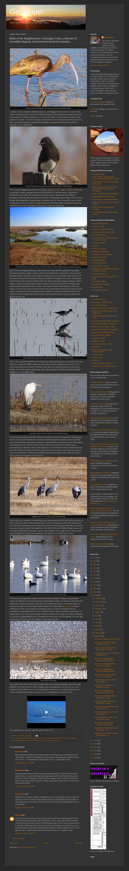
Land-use (63, 738)
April (97, 626)
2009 (95, 754)
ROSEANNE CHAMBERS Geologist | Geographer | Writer (106, 270)
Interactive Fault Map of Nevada (104, 332)
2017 (95, 585)
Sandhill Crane (36, 740)
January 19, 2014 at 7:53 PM (24, 786)
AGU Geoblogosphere (100, 223)
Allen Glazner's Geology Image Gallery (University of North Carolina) (106, 178)
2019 (95, 578)
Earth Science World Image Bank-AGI (106, 194)
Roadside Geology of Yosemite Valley (105, 308)
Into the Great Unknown (98, 392)
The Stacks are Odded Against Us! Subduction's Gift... (106, 729)
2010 (95, 751)
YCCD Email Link (99, 299)
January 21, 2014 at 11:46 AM (25, 833)
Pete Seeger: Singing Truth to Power (107, 639)
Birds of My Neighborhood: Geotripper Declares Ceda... (105, 659)
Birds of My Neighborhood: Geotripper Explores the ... (104, 724)
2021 (95, 571)
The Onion (96, 360)
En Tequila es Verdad (100, 235)
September (99, 609)
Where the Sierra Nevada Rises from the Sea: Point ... (105, 697)
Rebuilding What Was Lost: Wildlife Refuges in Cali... (107, 654)
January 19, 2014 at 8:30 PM (24, 807)
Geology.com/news (99, 243)
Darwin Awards (98, 355)
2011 (95, 747)
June (96, 619)
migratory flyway (26, 740)
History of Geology (99, 248)
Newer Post (14, 843)
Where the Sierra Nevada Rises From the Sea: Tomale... (105, 675)
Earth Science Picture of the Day (104, 232)
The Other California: (97, 382)
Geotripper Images (99, 174)
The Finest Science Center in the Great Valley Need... (106, 718)
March (97, 629)
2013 (95, 740)
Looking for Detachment (101, 251)
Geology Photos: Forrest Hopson (104, 196)
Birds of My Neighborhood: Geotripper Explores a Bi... (105, 691)
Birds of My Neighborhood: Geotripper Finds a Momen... (105, 670)
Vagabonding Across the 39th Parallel (103, 461)
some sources (67, 606)
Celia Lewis (19, 751)
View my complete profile (99, 65)
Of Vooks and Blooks (100, 544)
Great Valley (56, 738)
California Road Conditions (102, 335)
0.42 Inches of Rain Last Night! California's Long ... (105, 643)
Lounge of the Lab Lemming (102, 254)
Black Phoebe (27, 738)
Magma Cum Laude (99, 257)
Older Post (79, 843)
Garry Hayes (19, 794)
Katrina (18, 815)
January (98, 636)
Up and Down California (101, 284)
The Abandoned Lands (98, 484)
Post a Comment (18, 838)
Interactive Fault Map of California (104, 324)
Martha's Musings (99, 341)
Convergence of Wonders (100, 473)
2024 (95, 561)
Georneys (96, 246)
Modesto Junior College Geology (104, 327)
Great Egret (47, 738)
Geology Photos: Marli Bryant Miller (105, 199)
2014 (95, 595)
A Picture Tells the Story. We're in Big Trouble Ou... (106, 681)
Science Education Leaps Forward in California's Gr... (106, 713)
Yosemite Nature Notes (100, 290)
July (96, 616)
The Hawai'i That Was (97, 404)
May (96, 622)
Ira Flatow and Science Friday (103, 344)
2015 (95, 592)
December (98, 598)
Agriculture (18, 738)
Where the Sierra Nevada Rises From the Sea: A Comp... (105, 649)
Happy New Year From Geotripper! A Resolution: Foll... (107, 734)
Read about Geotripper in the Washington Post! (102, 351)
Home (47, 843)
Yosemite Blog (98, 287)
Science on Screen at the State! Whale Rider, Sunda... (105, 702)
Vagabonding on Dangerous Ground (102, 418)
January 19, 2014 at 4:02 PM (24, 763)
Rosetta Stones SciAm (100, 274)
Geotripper (27, 12)
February (98, 633)
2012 (95, 744)
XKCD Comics (98, 357)
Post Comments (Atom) (27, 847)
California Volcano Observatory (103, 229)
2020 (95, 575)
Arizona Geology (98, 226)
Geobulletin (94, 109)
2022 (95, 568)
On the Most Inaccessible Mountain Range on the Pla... (107, 708)
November (99, 602)
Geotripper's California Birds (102, 302)
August (97, 612)
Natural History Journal (101, 266)
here (54, 190)
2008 (95, 758)
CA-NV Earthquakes (100, 305)
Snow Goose (46, 740)
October (98, 605)
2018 (95, 582)
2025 (95, 558)
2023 (95, 565)
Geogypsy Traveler (99, 338)
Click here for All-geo (97, 102)
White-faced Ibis (56, 740)
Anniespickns (20, 770)
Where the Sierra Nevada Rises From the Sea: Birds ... (105, 665)
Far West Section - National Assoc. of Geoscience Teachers (105, 239)
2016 (95, 589)
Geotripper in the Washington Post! (104, 366)
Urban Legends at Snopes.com (103, 363)
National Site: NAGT (100, 263)
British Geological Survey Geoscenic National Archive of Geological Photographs (105, 189)
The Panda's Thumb (99, 281)
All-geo (93, 116)
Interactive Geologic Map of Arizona (105, 329)
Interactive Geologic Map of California (106, 321)
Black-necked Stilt (38, 738)
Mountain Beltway (99, 260)
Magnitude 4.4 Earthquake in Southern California (104, 686)
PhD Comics (97, 347)
